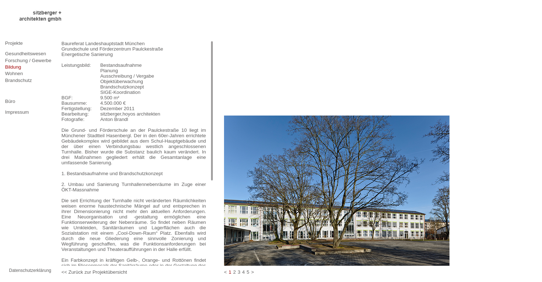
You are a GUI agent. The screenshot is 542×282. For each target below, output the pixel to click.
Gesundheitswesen (25, 53)
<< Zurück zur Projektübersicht (94, 272)
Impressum (17, 112)
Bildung (13, 67)
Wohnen (14, 73)
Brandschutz (18, 80)
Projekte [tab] (14, 43)
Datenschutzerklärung (30, 270)
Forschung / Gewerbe (28, 60)
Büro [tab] (10, 101)
